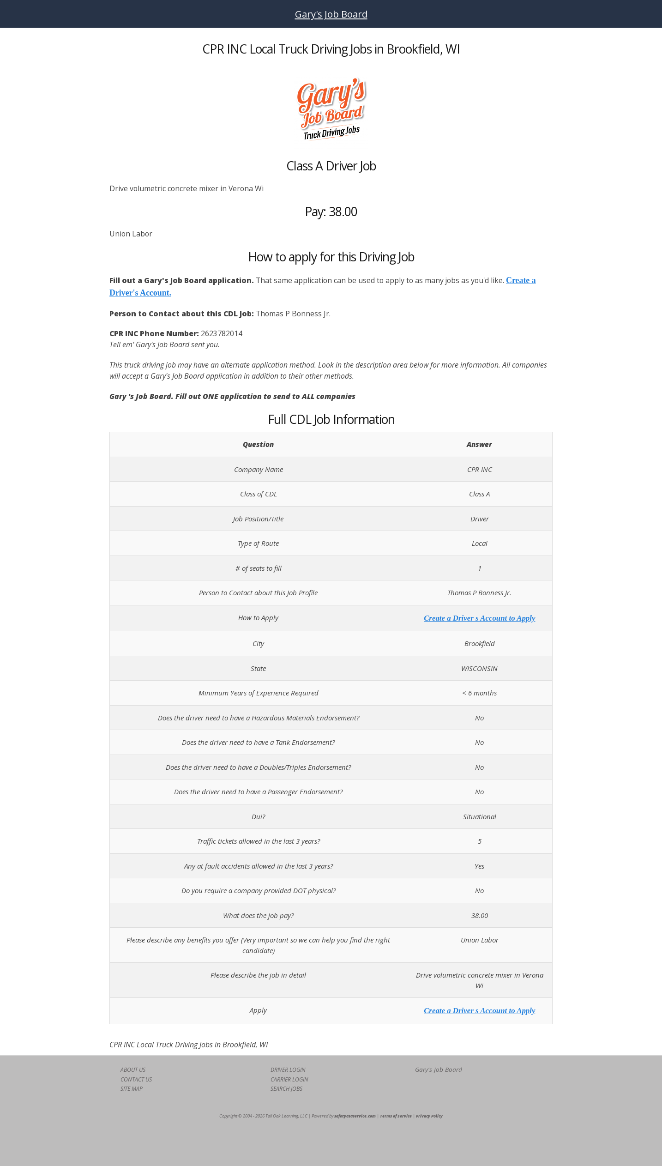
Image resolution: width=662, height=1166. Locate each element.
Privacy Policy (429, 1115)
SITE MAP (131, 1089)
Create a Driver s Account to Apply (479, 618)
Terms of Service (396, 1115)
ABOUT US (132, 1070)
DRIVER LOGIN (288, 1070)
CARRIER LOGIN (289, 1079)
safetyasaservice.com (355, 1115)
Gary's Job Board (331, 13)
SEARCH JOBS (286, 1089)
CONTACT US (136, 1079)
